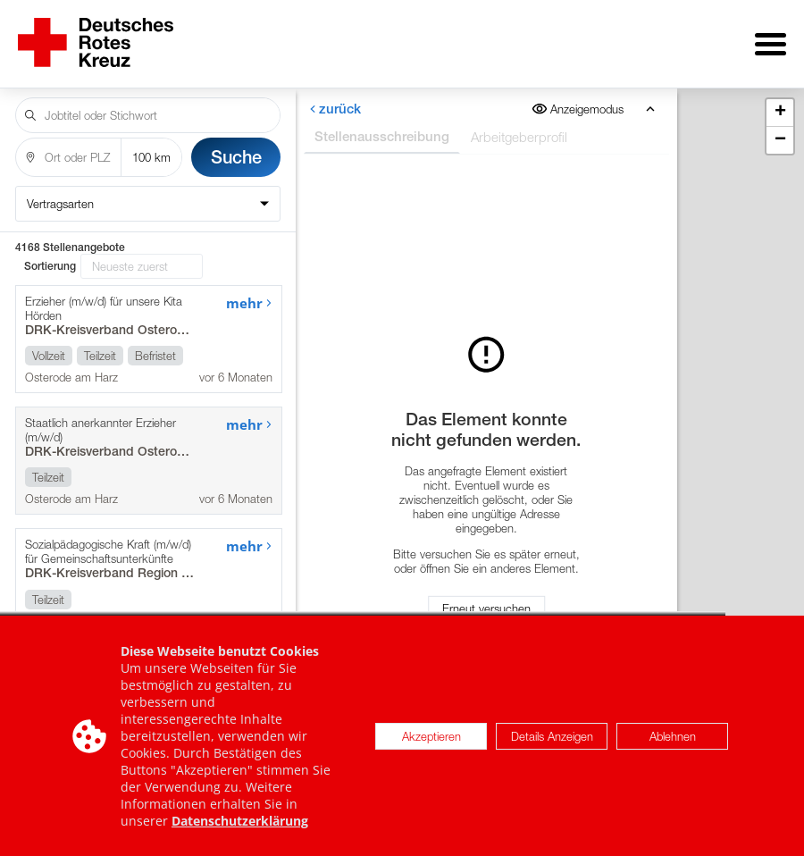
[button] (779, 100)
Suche (236, 144)
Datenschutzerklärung (240, 828)
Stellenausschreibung (381, 123)
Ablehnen (672, 744)
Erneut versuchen (486, 602)
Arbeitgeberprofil (518, 124)
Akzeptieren (431, 744)
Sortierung (50, 254)
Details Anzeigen (552, 744)
